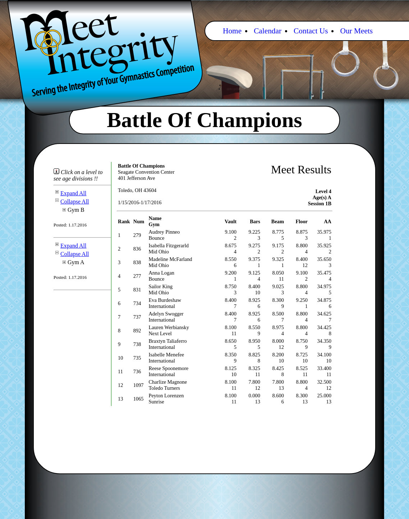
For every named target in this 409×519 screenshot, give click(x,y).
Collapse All (71, 201)
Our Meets (356, 31)
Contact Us (311, 31)
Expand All (70, 193)
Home (232, 31)
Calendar (267, 31)
